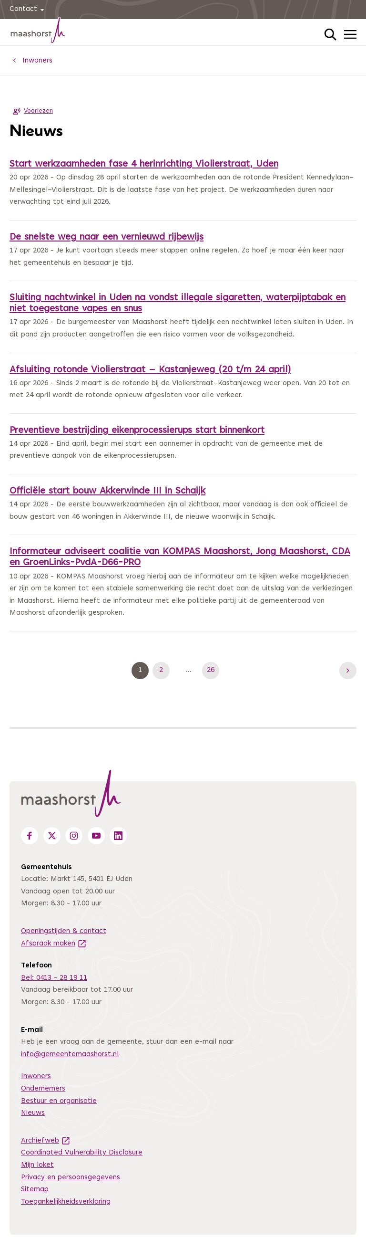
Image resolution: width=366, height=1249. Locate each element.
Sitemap (35, 1189)
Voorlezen (31, 111)
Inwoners (36, 1076)
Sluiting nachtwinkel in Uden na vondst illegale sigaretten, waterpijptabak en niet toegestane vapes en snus (178, 304)
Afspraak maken (54, 943)
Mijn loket (37, 1165)
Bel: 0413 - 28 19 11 (54, 978)
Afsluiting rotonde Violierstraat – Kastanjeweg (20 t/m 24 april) (150, 370)
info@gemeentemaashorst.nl (70, 1054)
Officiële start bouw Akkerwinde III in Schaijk (107, 491)
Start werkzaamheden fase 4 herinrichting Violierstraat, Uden (144, 164)
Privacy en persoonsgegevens (70, 1177)
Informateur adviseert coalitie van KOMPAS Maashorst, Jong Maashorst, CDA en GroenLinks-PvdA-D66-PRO (180, 557)
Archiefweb (46, 1140)
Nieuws (33, 1113)
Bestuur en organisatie (59, 1101)
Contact (28, 10)
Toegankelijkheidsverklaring (66, 1202)
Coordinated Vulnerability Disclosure (81, 1152)
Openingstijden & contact (63, 931)
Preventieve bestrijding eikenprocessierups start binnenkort (137, 430)
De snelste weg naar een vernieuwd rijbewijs (106, 237)
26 (213, 670)
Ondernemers (43, 1088)
